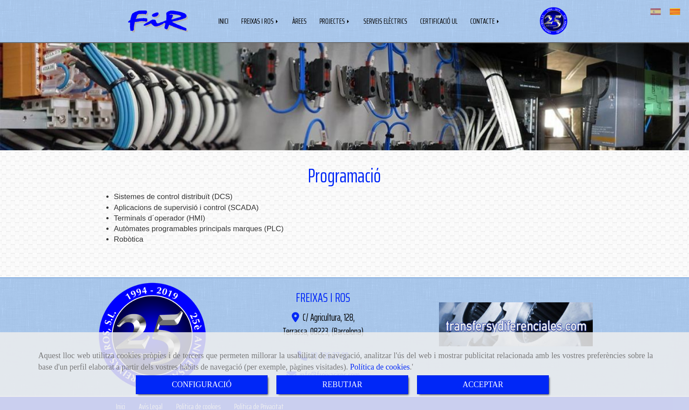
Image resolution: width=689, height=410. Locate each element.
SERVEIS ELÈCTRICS (385, 20)
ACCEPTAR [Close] (483, 384)
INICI (223, 20)
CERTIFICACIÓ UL (438, 20)
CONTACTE (485, 20)
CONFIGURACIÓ (202, 384)
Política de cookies (380, 367)
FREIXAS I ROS (260, 20)
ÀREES (299, 20)
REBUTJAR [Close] (342, 384)
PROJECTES (335, 20)
